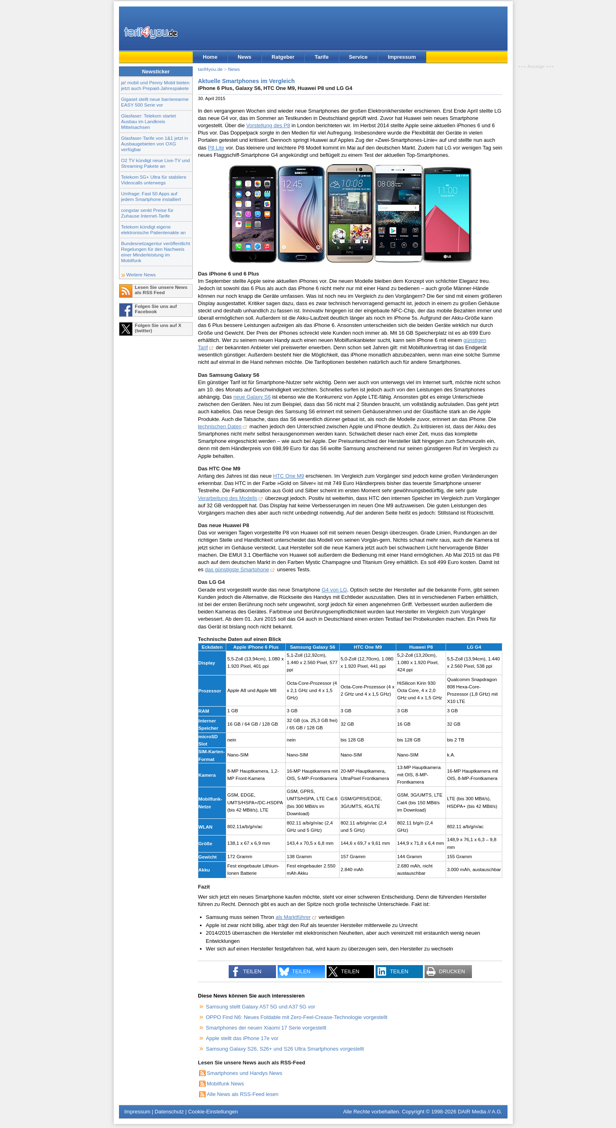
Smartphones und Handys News (244, 1073)
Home (210, 57)
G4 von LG (334, 590)
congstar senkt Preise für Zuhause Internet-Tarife (147, 212)
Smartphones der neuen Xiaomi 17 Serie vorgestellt (266, 1028)
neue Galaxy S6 (252, 397)
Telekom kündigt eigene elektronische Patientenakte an (153, 229)
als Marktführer (293, 917)
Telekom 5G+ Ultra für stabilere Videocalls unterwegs (153, 179)
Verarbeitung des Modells (227, 498)
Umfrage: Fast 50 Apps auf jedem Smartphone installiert (151, 196)
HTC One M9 (288, 476)
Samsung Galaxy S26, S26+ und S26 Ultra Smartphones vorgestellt (285, 1049)
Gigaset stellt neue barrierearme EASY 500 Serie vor (155, 101)
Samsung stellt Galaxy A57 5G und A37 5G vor (260, 1007)
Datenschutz (169, 1112)
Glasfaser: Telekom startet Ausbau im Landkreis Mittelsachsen (148, 121)
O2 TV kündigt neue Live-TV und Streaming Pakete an (155, 163)
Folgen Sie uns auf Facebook (156, 308)
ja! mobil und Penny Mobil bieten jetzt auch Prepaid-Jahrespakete (155, 85)
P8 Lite (216, 148)
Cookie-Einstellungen (213, 1112)
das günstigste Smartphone (237, 569)
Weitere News (141, 274)
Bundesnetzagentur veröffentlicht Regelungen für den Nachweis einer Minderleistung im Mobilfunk (155, 252)
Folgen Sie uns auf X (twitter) (158, 328)
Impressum (402, 57)
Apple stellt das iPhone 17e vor (242, 1038)
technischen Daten (220, 426)
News (244, 57)
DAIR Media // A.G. (480, 1112)
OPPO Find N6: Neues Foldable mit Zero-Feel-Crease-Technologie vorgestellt (297, 1017)
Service (358, 57)
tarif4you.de (210, 69)
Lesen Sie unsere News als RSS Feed (161, 289)
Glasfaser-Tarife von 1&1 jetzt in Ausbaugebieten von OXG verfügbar (154, 143)
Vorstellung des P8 (268, 125)
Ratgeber (283, 57)
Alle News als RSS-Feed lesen (242, 1094)
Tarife (321, 57)
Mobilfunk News (225, 1084)
